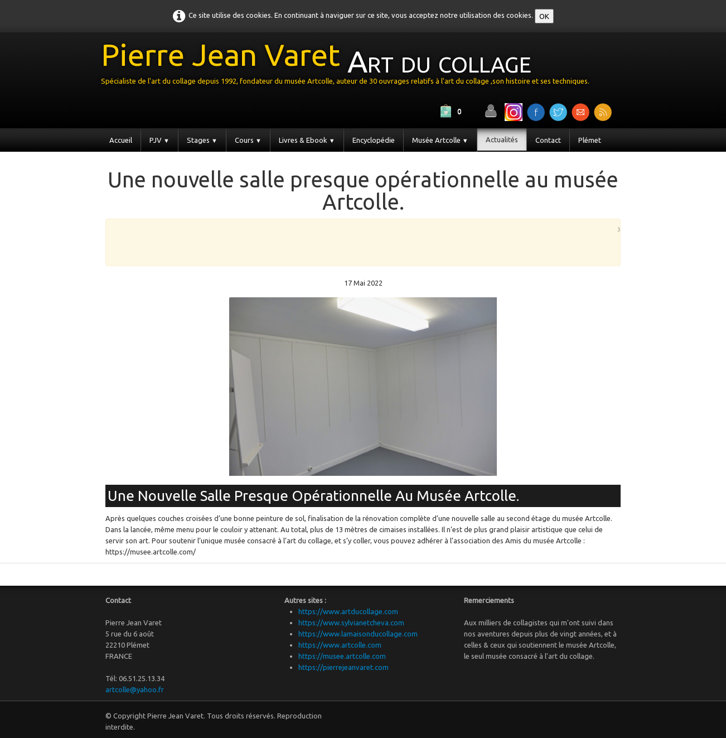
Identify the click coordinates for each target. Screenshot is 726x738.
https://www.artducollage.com (348, 611)
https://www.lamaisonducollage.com (358, 634)
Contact (548, 140)
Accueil (120, 140)
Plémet (589, 140)
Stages (202, 140)
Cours (248, 140)
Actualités (502, 139)
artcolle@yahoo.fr (134, 689)
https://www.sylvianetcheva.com (351, 622)
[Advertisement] (360, 241)
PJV (159, 140)
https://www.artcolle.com (339, 645)
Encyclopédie (373, 140)
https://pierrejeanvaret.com (343, 667)
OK (544, 16)
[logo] (349, 66)
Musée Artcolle (440, 140)
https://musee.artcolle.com (342, 656)
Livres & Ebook (307, 140)
